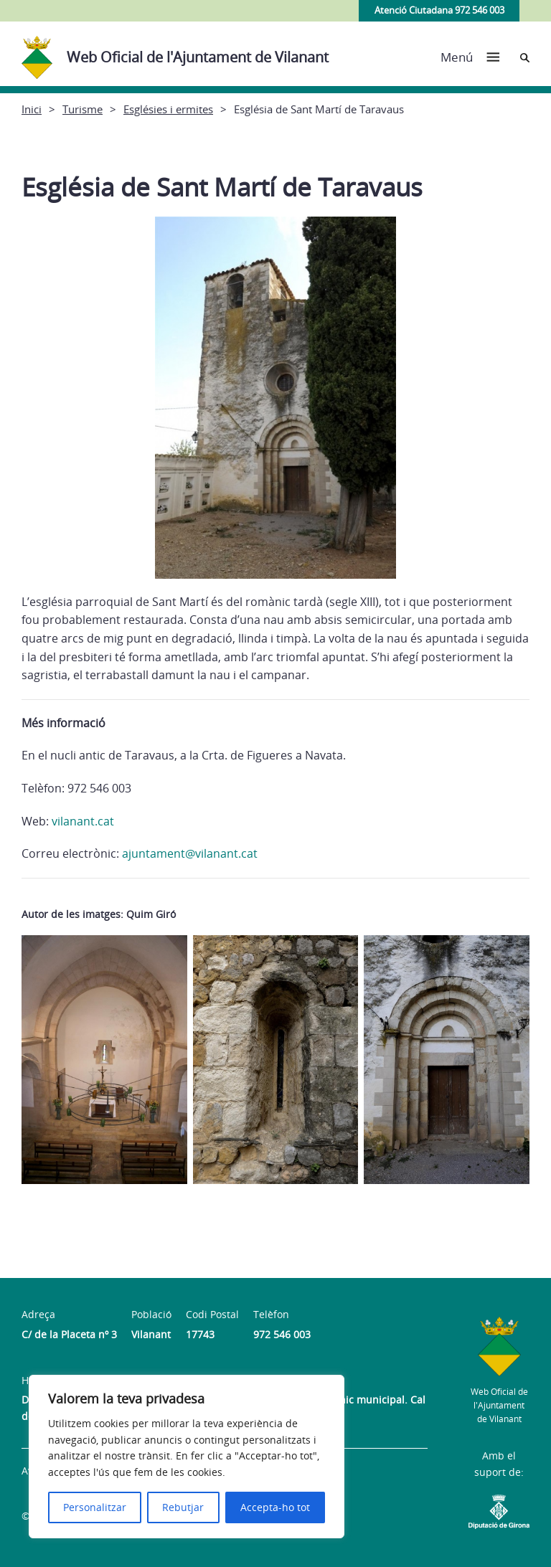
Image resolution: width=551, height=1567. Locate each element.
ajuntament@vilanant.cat (190, 853)
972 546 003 (282, 1334)
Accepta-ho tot (275, 1507)
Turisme (82, 109)
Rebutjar (183, 1507)
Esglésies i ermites (168, 109)
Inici (32, 109)
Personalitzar (94, 1507)
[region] (186, 1456)
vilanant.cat (83, 821)
